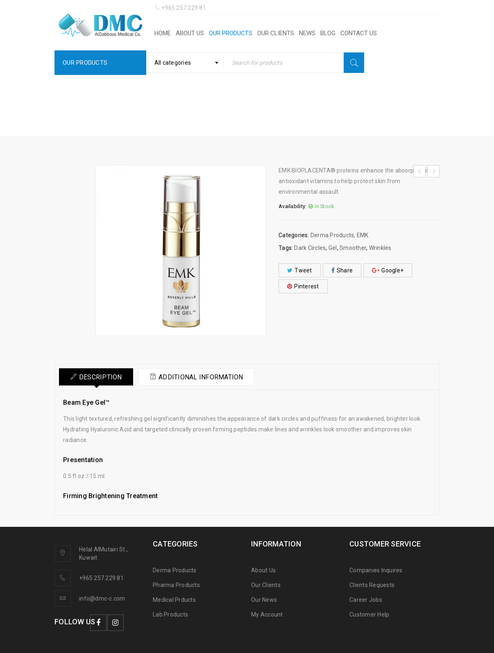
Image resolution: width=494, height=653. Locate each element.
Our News (264, 599)
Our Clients (266, 585)
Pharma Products (176, 585)
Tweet (299, 270)
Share (342, 270)
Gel (333, 248)
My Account (267, 614)
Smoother (353, 248)
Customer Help (369, 614)
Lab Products (170, 614)
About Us (263, 570)
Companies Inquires (376, 570)
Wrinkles (380, 248)
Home (178, 113)
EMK (263, 113)
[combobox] (186, 62)
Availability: (292, 206)
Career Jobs (365, 599)
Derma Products (221, 113)
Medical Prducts (174, 599)
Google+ (387, 270)
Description (101, 377)
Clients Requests (371, 585)
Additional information (205, 377)
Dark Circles (310, 248)
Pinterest (303, 286)
